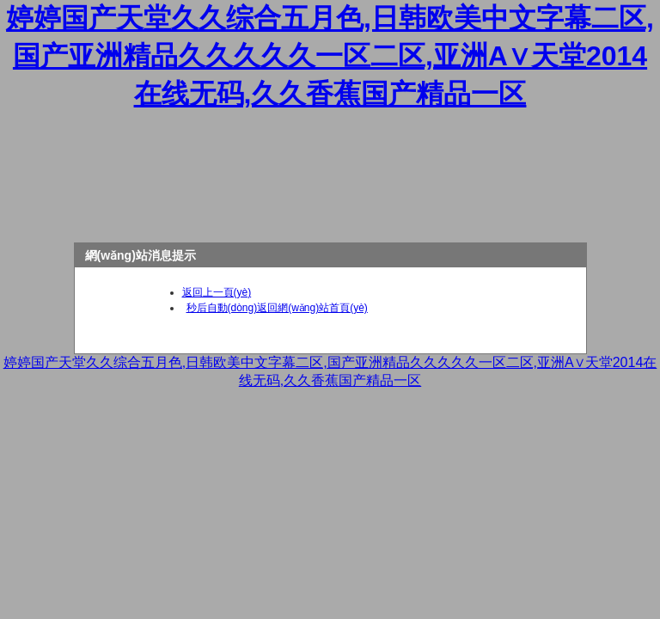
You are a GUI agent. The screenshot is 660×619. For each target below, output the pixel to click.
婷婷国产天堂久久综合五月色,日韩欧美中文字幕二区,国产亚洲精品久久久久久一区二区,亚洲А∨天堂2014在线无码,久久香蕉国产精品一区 (330, 56)
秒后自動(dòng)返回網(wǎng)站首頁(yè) (277, 308)
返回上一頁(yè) (217, 292)
